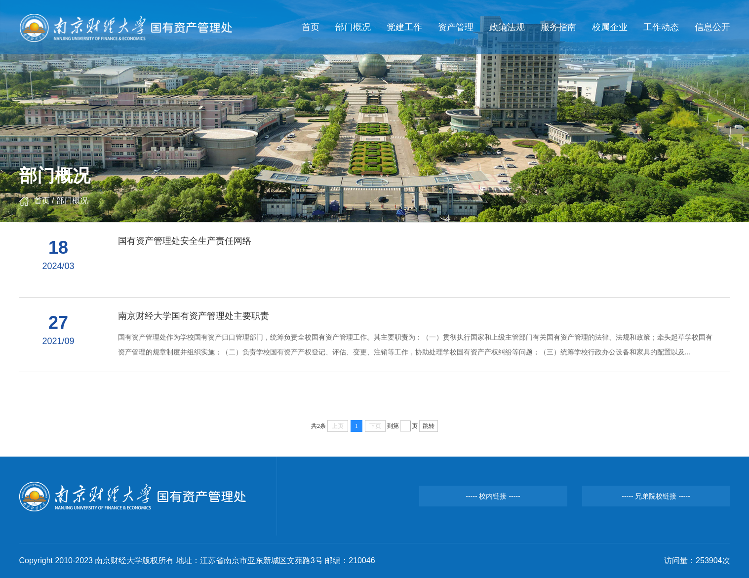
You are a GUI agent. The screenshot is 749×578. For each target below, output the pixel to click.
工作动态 (661, 27)
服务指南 (558, 27)
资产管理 (455, 27)
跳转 (428, 426)
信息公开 (712, 27)
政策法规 (507, 27)
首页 (310, 27)
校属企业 (610, 27)
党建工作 (404, 27)
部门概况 (353, 27)
